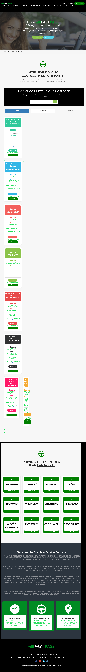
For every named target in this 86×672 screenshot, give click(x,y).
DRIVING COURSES (16, 8)
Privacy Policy (37, 665)
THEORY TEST (27, 8)
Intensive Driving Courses (50, 654)
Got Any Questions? (13, 152)
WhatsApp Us (77, 4)
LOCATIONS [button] (76, 8)
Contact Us (58, 665)
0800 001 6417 (52, 32)
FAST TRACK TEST (38, 8)
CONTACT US (60, 8)
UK (8, 51)
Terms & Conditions (27, 665)
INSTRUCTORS (50, 8)
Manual (17, 110)
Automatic (43, 110)
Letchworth (20, 51)
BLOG (68, 8)
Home (5, 51)
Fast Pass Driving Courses (33, 654)
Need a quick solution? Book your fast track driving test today (52, 657)
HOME (6, 8)
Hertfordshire (14, 51)
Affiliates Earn (50, 665)
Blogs (43, 665)
